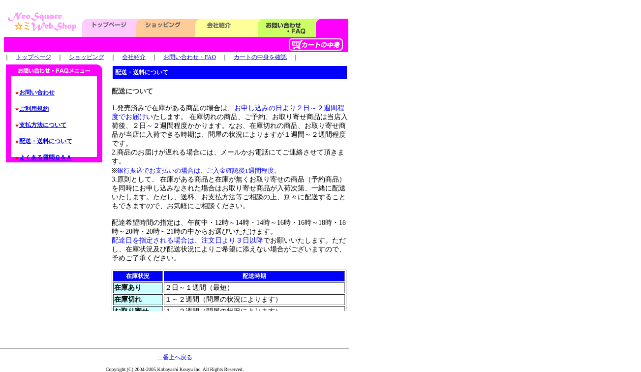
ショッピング (86, 57)
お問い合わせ (37, 92)
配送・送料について (45, 141)
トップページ (33, 57)
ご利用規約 (34, 108)
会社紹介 (134, 57)
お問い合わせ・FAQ (189, 57)
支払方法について (42, 125)
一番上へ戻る (174, 357)
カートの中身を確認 (260, 57)
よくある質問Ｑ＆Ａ (45, 157)
